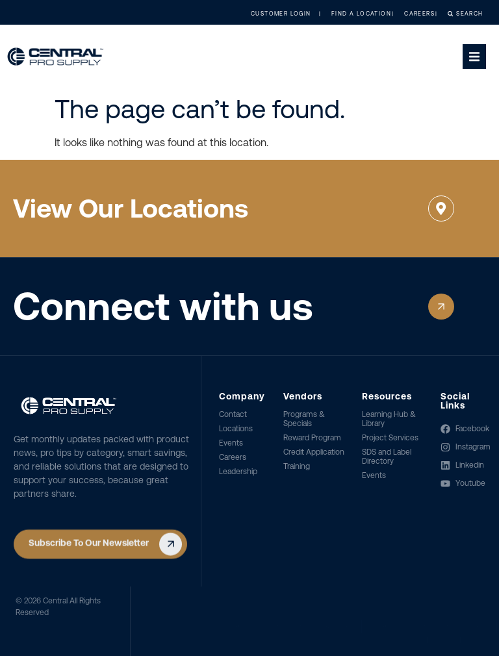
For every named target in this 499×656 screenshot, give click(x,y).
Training (296, 466)
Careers (232, 457)
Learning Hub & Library (389, 419)
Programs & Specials (304, 419)
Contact (233, 414)
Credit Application (313, 452)
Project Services (390, 437)
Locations (236, 428)
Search (454, 13)
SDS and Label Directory (386, 457)
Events (231, 443)
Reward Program (312, 437)
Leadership (238, 471)
